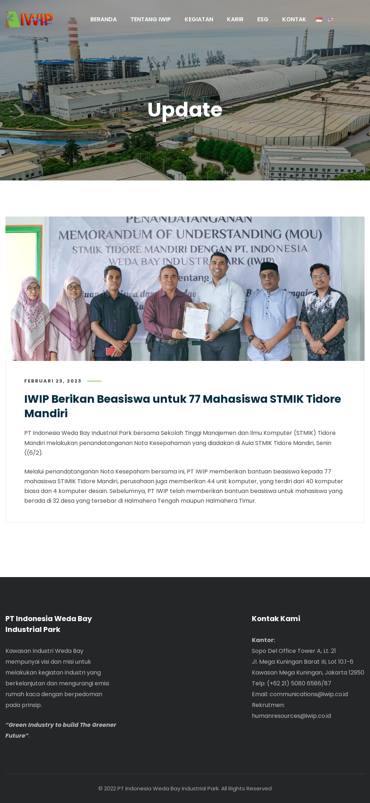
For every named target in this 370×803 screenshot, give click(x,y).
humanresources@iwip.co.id (291, 716)
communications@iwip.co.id (309, 694)
